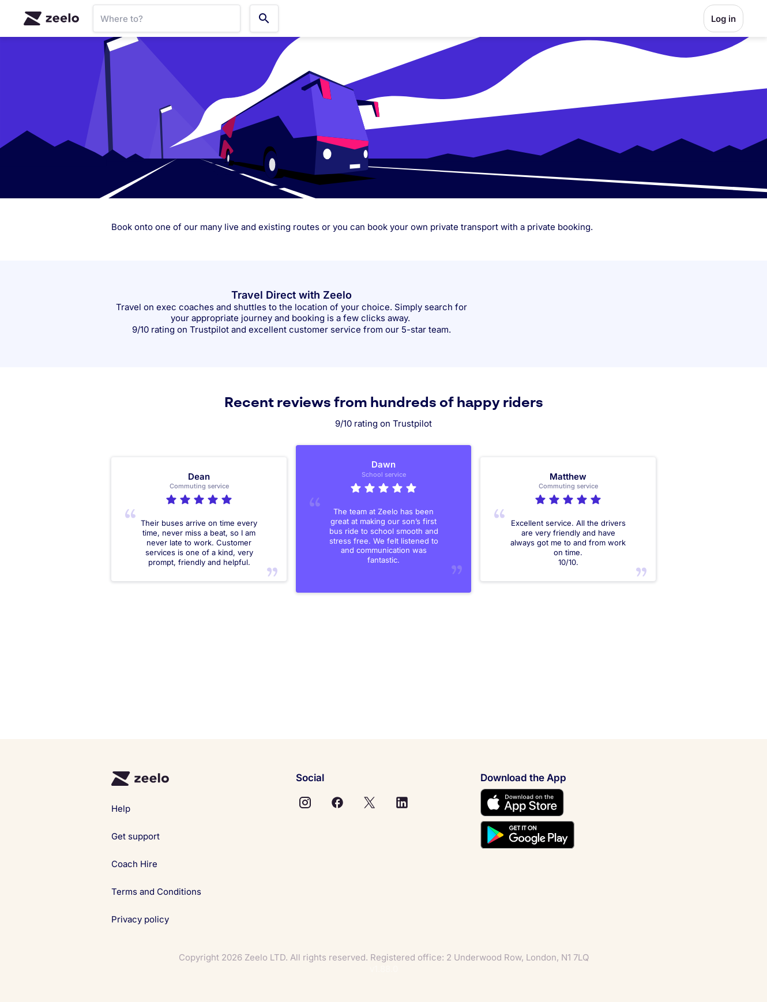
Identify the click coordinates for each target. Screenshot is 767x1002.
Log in (723, 18)
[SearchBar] (166, 18)
